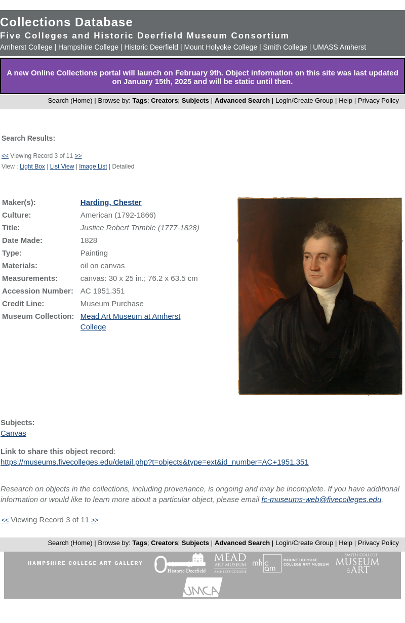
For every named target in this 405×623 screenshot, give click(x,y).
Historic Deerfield (151, 47)
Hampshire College (88, 47)
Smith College (285, 47)
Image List (93, 166)
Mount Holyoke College (220, 47)
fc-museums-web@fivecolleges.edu (321, 499)
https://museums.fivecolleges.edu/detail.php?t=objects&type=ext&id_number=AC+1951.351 (155, 462)
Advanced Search (242, 100)
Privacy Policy (378, 100)
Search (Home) (70, 100)
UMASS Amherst (339, 47)
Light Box (32, 166)
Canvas (13, 433)
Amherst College (26, 47)
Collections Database (66, 22)
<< (5, 155)
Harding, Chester (111, 202)
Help (345, 100)
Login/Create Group (305, 100)
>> (78, 155)
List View (62, 166)
